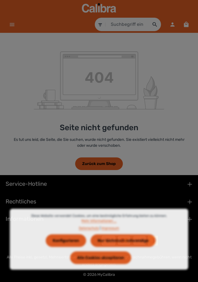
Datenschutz (89, 235)
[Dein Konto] (172, 24)
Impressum (110, 235)
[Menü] (12, 24)
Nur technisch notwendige (123, 247)
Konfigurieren (66, 247)
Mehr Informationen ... (98, 228)
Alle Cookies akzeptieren (100, 264)
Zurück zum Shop (99, 163)
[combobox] (127, 24)
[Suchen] (155, 24)
